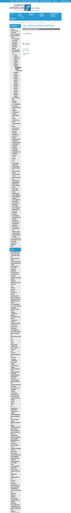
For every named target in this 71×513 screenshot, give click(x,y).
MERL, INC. (13, 433)
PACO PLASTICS (15, 203)
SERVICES (24, 1)
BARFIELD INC (14, 292)
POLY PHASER (15, 206)
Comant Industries (15, 323)
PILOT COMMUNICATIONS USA (15, 477)
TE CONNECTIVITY (16, 228)
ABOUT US (18, 1)
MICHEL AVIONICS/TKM (16, 437)
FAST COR (14, 131)
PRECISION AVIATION (15, 485)
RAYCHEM (14, 214)
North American (15, 456)
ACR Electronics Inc (15, 261)
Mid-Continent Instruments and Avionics (15, 440)
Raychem (13, 496)
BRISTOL (13, 302)
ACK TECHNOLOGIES (15, 252)
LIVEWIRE (13, 413)
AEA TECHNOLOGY (15, 272)
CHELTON (13, 318)
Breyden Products (15, 301)
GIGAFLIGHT (14, 145)
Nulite (12, 464)
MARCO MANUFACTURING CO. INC (16, 174)
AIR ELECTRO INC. (14, 274)
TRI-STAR (14, 236)
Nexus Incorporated (16, 455)
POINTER (13, 482)
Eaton (12, 343)
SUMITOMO (14, 225)
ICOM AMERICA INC (15, 394)
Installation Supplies (40, 22)
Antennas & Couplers (33, 14)
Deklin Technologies (16, 331)
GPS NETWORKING (15, 380)
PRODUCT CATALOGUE (45, 1)
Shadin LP (13, 511)
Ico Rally (13, 391)
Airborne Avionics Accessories (22, 15)
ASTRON (13, 287)
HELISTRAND (15, 150)
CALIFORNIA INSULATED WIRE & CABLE (16, 107)
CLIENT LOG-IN (64, 1)
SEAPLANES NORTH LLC (16, 506)
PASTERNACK (15, 204)
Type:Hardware (20, 70)
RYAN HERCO (15, 220)
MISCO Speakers (14, 445)
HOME (12, 1)
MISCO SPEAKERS (16, 185)
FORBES (14, 137)
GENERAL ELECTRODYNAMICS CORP (15, 369)
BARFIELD (13, 289)
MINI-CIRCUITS (15, 183)
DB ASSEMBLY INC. (15, 330)
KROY (13, 160)
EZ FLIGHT (13, 349)
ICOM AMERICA (14, 393)
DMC (12, 341)
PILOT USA (13, 480)
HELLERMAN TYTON (16, 152)
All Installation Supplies (18, 68)
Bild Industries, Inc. (15, 297)
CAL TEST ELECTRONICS (16, 306)
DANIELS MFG (14, 326)
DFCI (13, 125)
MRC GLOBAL (15, 188)
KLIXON (13, 156)
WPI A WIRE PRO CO (16, 238)
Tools (23, 18)
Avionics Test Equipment (14, 19)
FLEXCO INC (14, 136)
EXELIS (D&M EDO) (15, 347)
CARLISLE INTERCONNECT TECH (15, 115)
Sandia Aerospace (15, 504)
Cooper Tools (14, 325)
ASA (12, 286)
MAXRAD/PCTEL (14, 428)
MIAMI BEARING (15, 182)
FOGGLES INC (14, 362)
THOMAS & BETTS (16, 233)
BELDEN (14, 48)
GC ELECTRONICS (14, 365)
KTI (13, 161)
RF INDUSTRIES (15, 215)
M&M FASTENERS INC (15, 414)
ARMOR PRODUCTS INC (16, 282)
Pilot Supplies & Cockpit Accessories (54, 15)
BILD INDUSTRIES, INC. (30, 22)
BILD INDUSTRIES (16, 50)
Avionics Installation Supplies (43, 15)
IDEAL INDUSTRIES (15, 396)
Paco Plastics (14, 469)
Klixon (12, 401)
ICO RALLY (14, 155)
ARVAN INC (14, 46)
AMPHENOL (14, 45)
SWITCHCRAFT (15, 227)
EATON (13, 126)
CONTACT (54, 1)
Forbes (12, 364)
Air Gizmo (13, 276)
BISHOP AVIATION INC (15, 299)
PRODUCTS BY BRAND (33, 1)
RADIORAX (14, 212)
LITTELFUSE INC (15, 166)
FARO (12, 351)
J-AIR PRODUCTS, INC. (15, 398)
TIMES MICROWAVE (16, 235)
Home (11, 22)
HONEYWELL (15, 153)
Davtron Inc (14, 328)
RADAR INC (14, 211)
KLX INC (14, 158)
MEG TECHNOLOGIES (15, 432)
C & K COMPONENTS (16, 104)
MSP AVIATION (15, 190)
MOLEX (13, 187)
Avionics (12, 14)
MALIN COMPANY (16, 171)
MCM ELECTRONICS (16, 177)
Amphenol (13, 280)
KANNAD (13, 399)
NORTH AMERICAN (16, 195)
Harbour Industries (16, 384)
